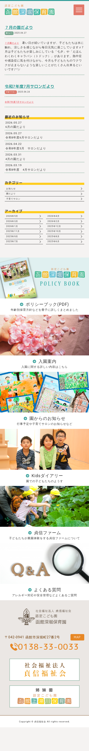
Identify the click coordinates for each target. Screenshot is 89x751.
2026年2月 (55, 228)
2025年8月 (55, 247)
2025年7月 (14, 253)
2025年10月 (56, 240)
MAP (75, 659)
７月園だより (14, 43)
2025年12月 (56, 234)
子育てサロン (12, 92)
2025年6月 (55, 253)
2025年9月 (14, 247)
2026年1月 (14, 234)
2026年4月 (55, 221)
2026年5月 (14, 221)
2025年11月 (15, 240)
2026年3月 (14, 228)
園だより (10, 32)
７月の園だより (19, 27)
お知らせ (13, 189)
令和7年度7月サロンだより (29, 86)
